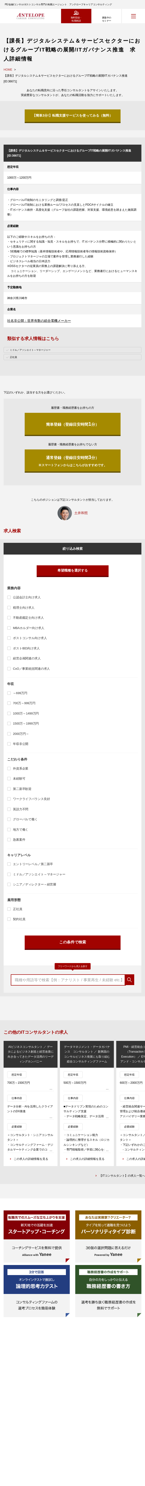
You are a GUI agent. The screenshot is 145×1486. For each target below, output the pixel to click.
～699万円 (20, 693)
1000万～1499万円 (26, 713)
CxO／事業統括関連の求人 (31, 668)
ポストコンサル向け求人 (30, 638)
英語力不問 (20, 809)
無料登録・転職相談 (76, 19)
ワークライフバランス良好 (31, 799)
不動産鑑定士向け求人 (28, 617)
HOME (8, 69)
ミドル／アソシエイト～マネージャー (39, 874)
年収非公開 (20, 744)
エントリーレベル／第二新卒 (33, 864)
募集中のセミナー (106, 19)
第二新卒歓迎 (22, 789)
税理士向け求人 (24, 607)
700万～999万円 (24, 703)
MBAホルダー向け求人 (28, 628)
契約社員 (19, 919)
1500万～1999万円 (26, 723)
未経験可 (19, 778)
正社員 (17, 909)
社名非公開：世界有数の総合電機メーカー (39, 321)
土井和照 (81, 513)
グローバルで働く (25, 819)
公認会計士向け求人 (27, 597)
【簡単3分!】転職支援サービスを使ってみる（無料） (72, 115)
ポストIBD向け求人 (26, 648)
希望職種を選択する (73, 570)
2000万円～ (21, 734)
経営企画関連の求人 (27, 658)
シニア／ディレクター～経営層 (34, 884)
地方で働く (20, 829)
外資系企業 (20, 768)
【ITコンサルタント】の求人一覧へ (122, 1175)
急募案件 (19, 839)
